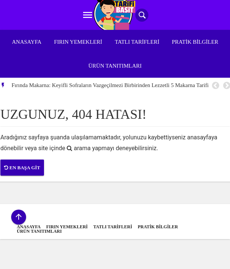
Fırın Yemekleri (78, 42)
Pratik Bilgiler (195, 42)
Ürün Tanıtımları (115, 66)
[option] (121, 85)
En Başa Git (22, 167)
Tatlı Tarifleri (137, 42)
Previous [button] (215, 85)
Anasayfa (26, 42)
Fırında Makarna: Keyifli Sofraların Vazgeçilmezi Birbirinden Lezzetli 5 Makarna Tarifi (110, 85)
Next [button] (226, 85)
